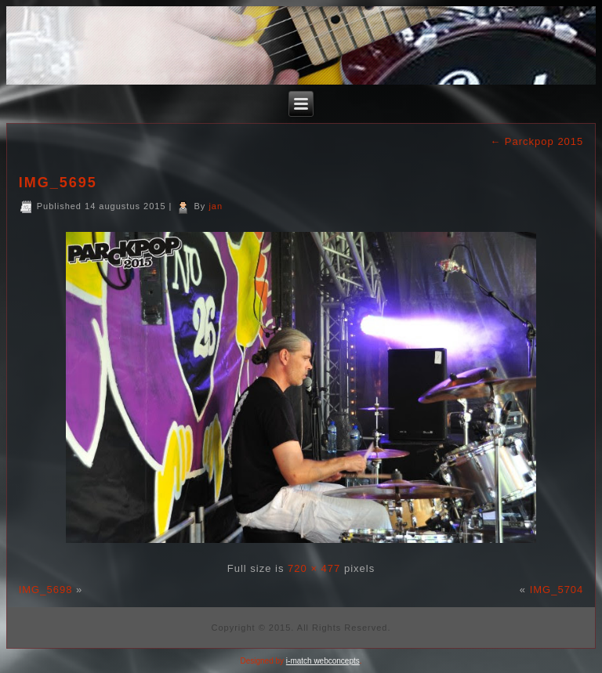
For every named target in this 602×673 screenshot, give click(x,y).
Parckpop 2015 (536, 141)
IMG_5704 (557, 589)
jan (216, 206)
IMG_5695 (58, 182)
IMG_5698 (46, 589)
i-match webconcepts (323, 661)
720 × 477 (314, 568)
